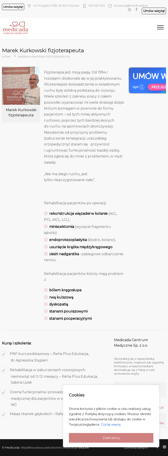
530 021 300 (96, 5)
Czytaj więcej (111, 424)
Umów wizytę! (13, 7)
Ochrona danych (136, 447)
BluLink (84, 447)
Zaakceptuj (111, 438)
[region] (111, 416)
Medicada (12, 447)
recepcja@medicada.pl (131, 5)
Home (6, 56)
